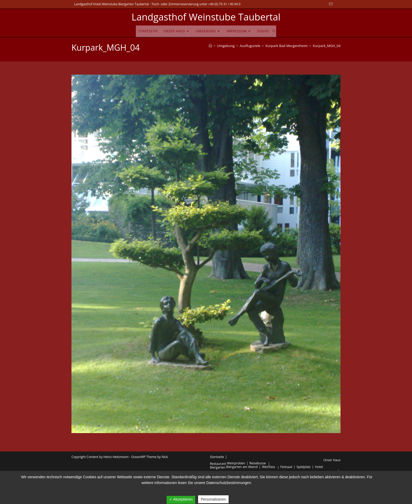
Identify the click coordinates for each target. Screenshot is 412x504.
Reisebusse (257, 463)
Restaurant (218, 463)
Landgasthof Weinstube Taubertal (206, 17)
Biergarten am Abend (242, 467)
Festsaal (286, 467)
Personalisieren (213, 499)
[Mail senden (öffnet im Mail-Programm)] (330, 4)
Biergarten (217, 467)
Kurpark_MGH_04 (327, 45)
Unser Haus (332, 460)
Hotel (319, 467)
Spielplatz (304, 467)
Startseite (217, 457)
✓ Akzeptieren (181, 499)
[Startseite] (210, 45)
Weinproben (236, 463)
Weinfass (268, 467)
